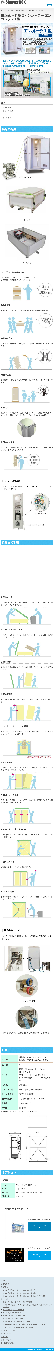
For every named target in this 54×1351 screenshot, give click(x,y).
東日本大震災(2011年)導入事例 (13, 1310)
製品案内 (10, 10)
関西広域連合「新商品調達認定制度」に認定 (18, 1327)
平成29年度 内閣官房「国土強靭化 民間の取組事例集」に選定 (24, 1324)
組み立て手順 (8, 111)
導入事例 (4, 1299)
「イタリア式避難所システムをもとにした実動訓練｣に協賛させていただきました (27, 1306)
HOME (2, 10)
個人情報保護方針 (8, 1343)
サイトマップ (6, 1339)
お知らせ (4, 1336)
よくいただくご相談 (8, 1330)
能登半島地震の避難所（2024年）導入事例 (17, 1302)
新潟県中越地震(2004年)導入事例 (14, 1315)
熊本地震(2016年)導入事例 (12, 1312)
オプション (7, 117)
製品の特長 (7, 107)
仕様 (4, 114)
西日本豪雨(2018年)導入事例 (13, 1318)
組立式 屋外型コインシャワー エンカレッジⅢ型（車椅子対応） (24, 1296)
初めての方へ (6, 1283)
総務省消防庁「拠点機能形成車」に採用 (16, 1321)
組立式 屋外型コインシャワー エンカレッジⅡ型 (19, 1293)
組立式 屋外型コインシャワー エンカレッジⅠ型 (19, 1290)
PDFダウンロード (39, 1226)
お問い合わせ (6, 1333)
